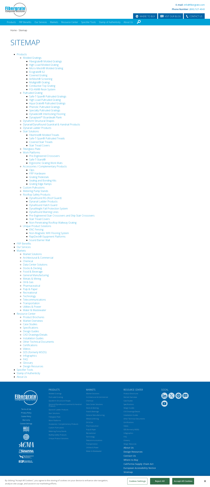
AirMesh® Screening (40, 79)
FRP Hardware (37, 173)
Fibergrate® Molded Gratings (45, 61)
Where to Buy (131, 459)
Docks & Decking (32, 268)
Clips (31, 170)
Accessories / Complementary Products (45, 166)
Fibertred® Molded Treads (44, 135)
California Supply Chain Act (139, 463)
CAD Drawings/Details (35, 334)
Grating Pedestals (39, 177)
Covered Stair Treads (41, 142)
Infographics (30, 355)
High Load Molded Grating (44, 65)
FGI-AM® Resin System (42, 89)
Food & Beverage (33, 271)
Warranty (26, 420)
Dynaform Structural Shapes (38, 121)
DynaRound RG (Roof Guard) (45, 198)
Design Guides (31, 331)
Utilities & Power (32, 306)
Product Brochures (33, 317)
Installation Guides (33, 338)
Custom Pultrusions (34, 187)
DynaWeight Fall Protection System (48, 208)
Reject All (160, 481)
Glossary (28, 362)
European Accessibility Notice (140, 467)
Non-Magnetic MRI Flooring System (49, 233)
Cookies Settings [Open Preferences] (26, 423)
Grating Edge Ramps (40, 184)
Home (13, 30)
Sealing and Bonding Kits (42, 180)
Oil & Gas (28, 282)
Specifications (30, 327)
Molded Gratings (32, 57)
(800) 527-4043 (197, 9)
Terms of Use (26, 409)
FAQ (25, 359)
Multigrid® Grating (39, 82)
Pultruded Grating (32, 93)
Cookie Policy (26, 416)
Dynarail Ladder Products (37, 128)
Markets (54, 22)
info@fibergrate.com (194, 4)
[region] (105, 481)
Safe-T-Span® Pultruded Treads (47, 138)
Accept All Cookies (183, 481)
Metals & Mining (32, 278)
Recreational (30, 292)
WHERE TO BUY (147, 16)
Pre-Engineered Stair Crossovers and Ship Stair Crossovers (62, 215)
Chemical (28, 261)
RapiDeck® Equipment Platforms (47, 236)
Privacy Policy (26, 413)
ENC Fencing (36, 229)
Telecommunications (34, 299)
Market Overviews (33, 320)
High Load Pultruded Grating (45, 100)
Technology (29, 296)
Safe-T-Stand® (37, 159)
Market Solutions (32, 254)
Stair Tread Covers (39, 145)
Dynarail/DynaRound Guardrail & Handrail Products (51, 124)
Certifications (30, 345)
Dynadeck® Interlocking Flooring (47, 114)
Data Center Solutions (35, 264)
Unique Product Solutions (37, 226)
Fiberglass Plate (31, 149)
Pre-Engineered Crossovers (44, 156)
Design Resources (33, 366)
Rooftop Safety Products (36, 194)
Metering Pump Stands (35, 191)
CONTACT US (195, 16)
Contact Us (130, 455)
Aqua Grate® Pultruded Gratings (47, 103)
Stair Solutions (31, 131)
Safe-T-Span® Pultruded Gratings (47, 96)
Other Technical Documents (38, 341)
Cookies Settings (137, 481)
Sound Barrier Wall (39, 240)
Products (11, 22)
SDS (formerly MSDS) (35, 352)
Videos (26, 348)
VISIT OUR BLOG (173, 16)
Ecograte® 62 (37, 72)
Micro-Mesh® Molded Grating (46, 68)
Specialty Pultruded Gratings (44, 110)
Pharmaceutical (31, 285)
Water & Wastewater (34, 310)
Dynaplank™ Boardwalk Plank (45, 117)
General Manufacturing (36, 275)
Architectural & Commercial (38, 257)
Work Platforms (31, 152)
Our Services (40, 22)
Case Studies (30, 324)
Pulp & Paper (30, 289)
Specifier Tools (88, 22)
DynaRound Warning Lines (44, 212)
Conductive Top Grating (42, 86)
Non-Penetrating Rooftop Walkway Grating (52, 222)
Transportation (31, 303)
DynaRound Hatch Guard (43, 205)
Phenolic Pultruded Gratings (44, 107)
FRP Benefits (25, 22)
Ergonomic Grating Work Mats (46, 163)
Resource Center (69, 22)
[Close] (205, 481)
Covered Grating (38, 75)
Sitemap (23, 30)
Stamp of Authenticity (109, 22)
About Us (128, 22)
